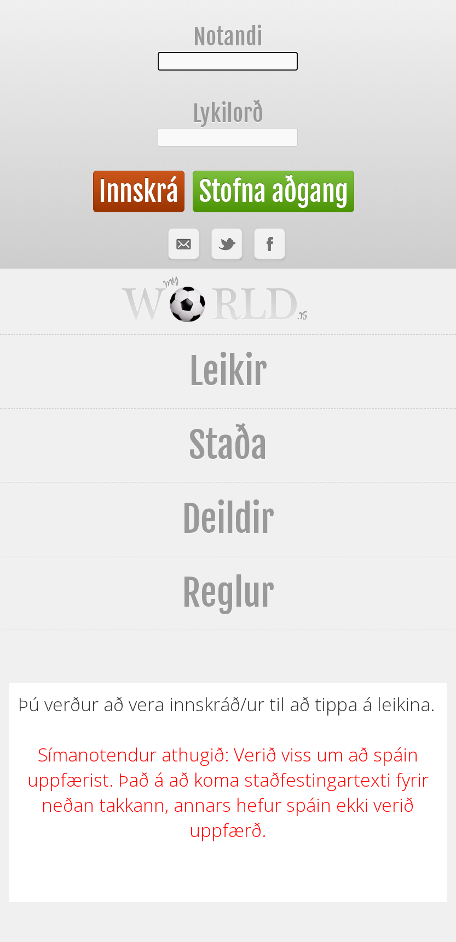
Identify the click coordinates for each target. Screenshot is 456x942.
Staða (228, 445)
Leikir (228, 371)
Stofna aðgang (273, 191)
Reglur (228, 593)
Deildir (228, 519)
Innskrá (138, 191)
